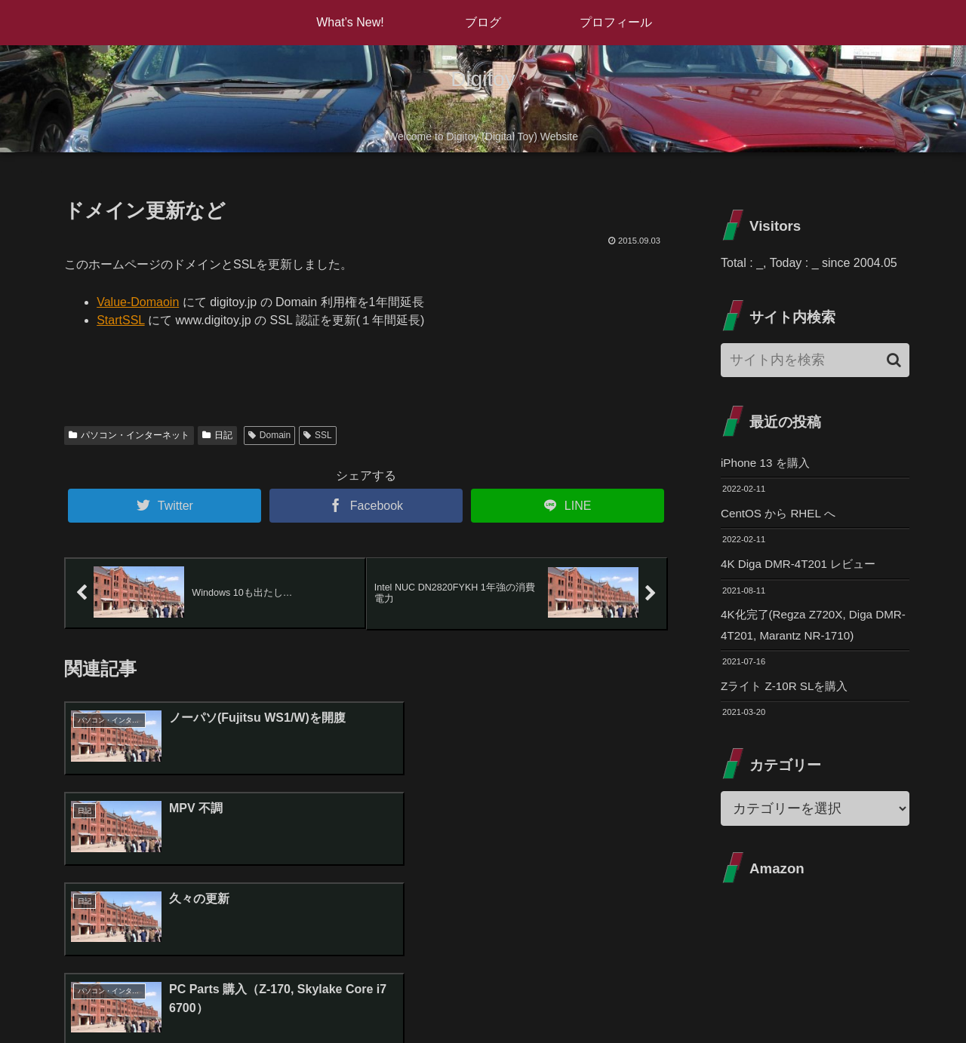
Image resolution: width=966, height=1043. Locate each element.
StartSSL (120, 320)
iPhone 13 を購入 (768, 462)
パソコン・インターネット (129, 435)
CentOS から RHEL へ (781, 514)
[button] (894, 360)
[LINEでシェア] (567, 506)
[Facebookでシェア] (366, 506)
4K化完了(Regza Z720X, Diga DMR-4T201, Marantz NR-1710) (807, 629)
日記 (217, 435)
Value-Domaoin (138, 302)
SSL (317, 435)
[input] (815, 360)
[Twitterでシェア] (164, 506)
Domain (269, 435)
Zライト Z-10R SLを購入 (788, 691)
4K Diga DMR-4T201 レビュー (802, 566)
